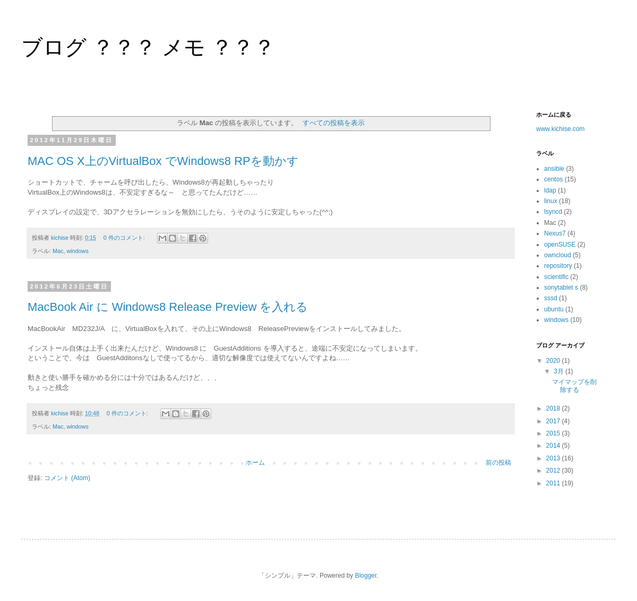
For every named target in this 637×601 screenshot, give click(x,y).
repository (558, 265)
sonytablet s (561, 287)
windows (77, 251)
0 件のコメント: (125, 237)
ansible (554, 168)
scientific (556, 277)
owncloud (557, 255)
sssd (550, 298)
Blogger (366, 575)
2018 (554, 408)
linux (550, 201)
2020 (554, 360)
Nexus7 (555, 233)
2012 (554, 470)
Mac (58, 251)
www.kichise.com (560, 129)
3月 (559, 371)
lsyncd (553, 211)
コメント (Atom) (67, 478)
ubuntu (554, 309)
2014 (554, 445)
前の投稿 (498, 462)
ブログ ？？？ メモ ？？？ (148, 47)
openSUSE (559, 244)
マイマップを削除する (574, 385)
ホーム (255, 462)
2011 (554, 483)
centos (553, 179)
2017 (554, 421)
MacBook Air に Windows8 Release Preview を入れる (168, 306)
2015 (554, 433)
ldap (550, 190)
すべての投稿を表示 (334, 123)
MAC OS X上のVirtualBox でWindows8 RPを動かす (163, 161)
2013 (554, 458)
